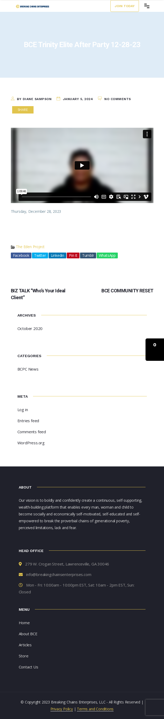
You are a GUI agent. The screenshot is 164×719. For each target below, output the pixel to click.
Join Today (125, 6)
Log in (22, 409)
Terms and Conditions (95, 708)
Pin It (73, 255)
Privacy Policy (61, 708)
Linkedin (57, 255)
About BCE (28, 633)
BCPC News (28, 369)
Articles (25, 644)
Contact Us (28, 666)
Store (24, 655)
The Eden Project (30, 246)
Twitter (40, 255)
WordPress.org (31, 442)
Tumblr (88, 255)
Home (24, 622)
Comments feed (31, 431)
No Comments (117, 99)
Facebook (21, 255)
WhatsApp (107, 255)
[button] (155, 349)
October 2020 (30, 328)
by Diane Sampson (34, 99)
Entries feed (28, 420)
